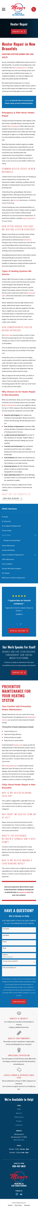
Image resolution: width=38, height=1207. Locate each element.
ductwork (17, 200)
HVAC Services (19, 1117)
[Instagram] (17, 1194)
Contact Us (19, 31)
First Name (6, 929)
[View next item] (21, 624)
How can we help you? (9, 967)
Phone (5, 942)
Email (4, 948)
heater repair (9, 335)
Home (19, 1109)
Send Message (19, 1001)
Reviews (19, 1121)
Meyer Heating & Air (14, 126)
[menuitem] (19, 516)
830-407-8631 (19, 1166)
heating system (18, 745)
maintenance (27, 240)
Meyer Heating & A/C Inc (19, 68)
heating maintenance (11, 766)
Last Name (6, 935)
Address (5, 955)
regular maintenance (28, 218)
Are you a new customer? (10, 961)
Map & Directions (19, 1140)
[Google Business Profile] (21, 1194)
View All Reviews (19, 631)
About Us (19, 1113)
